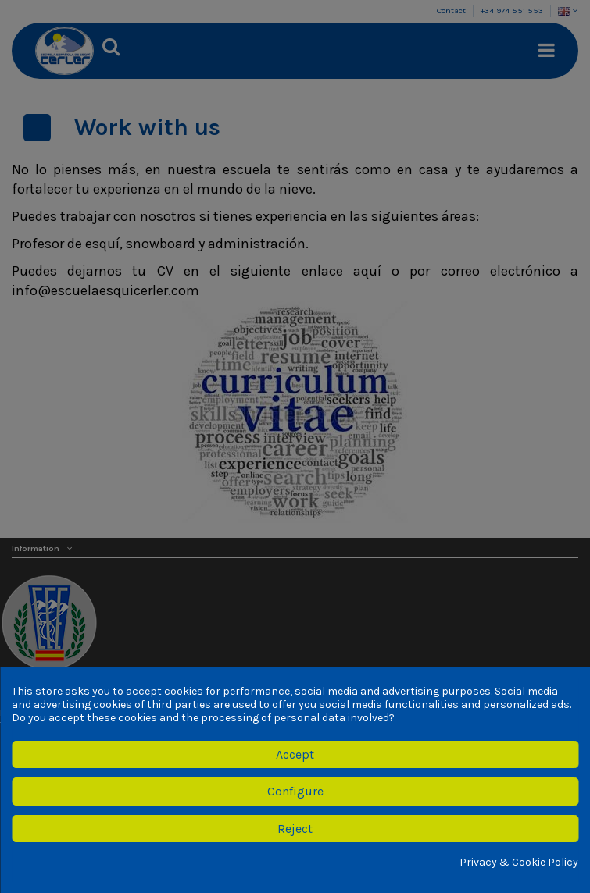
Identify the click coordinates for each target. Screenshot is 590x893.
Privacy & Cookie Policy (518, 862)
